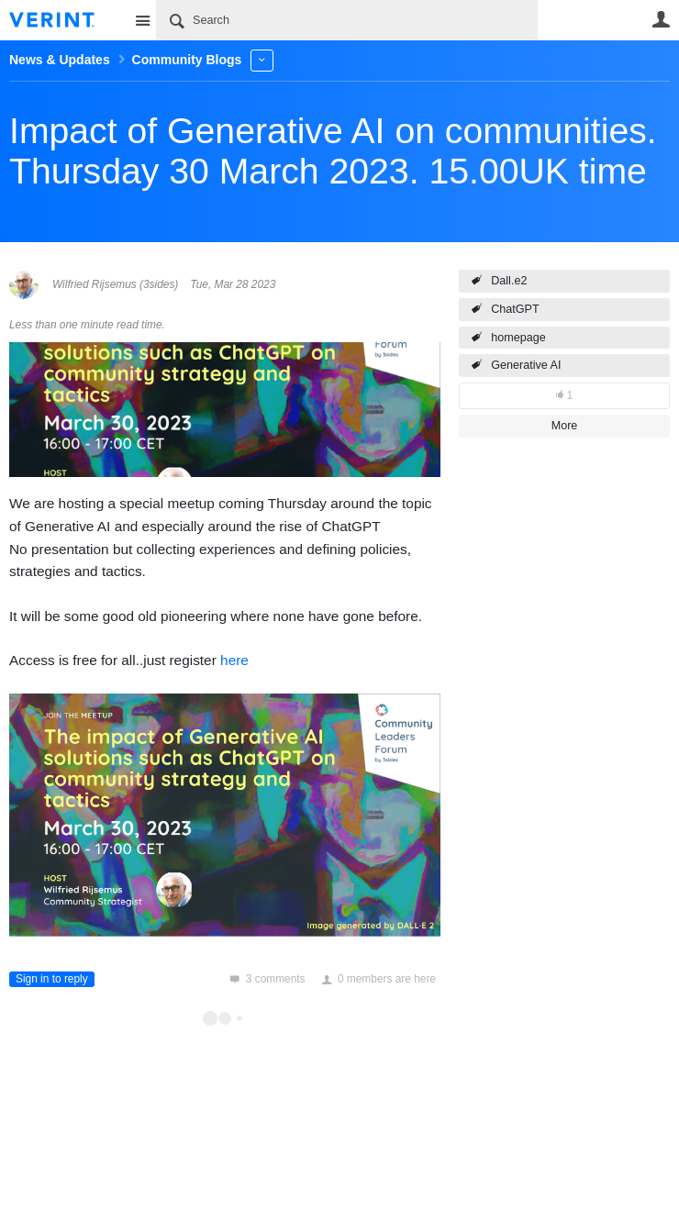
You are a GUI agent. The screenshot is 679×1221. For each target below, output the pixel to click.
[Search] (347, 20)
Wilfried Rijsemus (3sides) (115, 284)
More (261, 60)
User (660, 19)
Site (142, 20)
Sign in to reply (52, 978)
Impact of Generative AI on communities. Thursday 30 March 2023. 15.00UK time (333, 151)
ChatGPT (515, 309)
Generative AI (526, 365)
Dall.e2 (509, 280)
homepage (518, 337)
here (234, 660)
